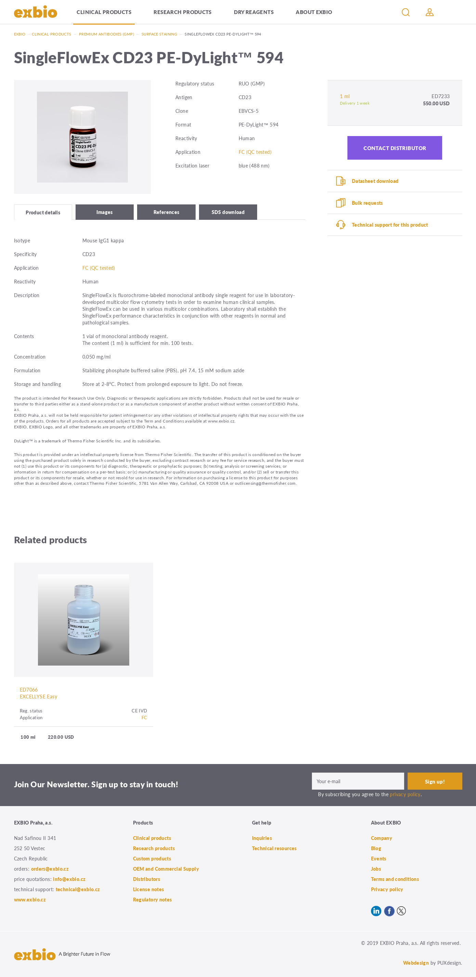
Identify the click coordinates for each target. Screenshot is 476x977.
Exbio (20, 34)
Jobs (376, 868)
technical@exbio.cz (78, 889)
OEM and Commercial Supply (166, 868)
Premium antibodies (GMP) (106, 34)
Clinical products (104, 11)
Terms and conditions (395, 878)
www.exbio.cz (30, 899)
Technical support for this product (390, 224)
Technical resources (274, 848)
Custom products (152, 858)
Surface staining (159, 34)
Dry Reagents (254, 11)
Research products (182, 11)
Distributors (146, 878)
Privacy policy (387, 889)
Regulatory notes (152, 899)
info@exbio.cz (69, 878)
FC (144, 717)
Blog (376, 848)
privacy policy (405, 794)
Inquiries (262, 837)
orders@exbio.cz (50, 868)
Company (382, 837)
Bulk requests (367, 202)
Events (378, 858)
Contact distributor (394, 147)
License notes (148, 889)
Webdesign (416, 962)
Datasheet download (375, 180)
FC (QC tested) (255, 151)
